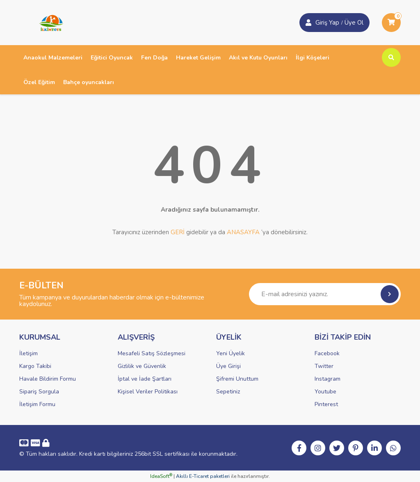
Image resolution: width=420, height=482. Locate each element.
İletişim (28, 353)
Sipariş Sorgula (39, 391)
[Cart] (391, 22)
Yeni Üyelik (230, 353)
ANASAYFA (243, 232)
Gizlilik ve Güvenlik (142, 366)
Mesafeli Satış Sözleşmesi (151, 353)
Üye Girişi (228, 366)
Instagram (327, 379)
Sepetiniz (228, 391)
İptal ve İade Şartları (144, 379)
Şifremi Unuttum (237, 379)
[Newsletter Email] (325, 294)
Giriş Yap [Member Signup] (327, 22)
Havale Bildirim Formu (47, 379)
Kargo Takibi (35, 366)
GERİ (178, 232)
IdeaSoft (161, 476)
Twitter (324, 366)
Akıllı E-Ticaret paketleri (203, 476)
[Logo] (48, 22)
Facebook (327, 353)
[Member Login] (308, 22)
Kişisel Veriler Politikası (148, 391)
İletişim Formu (37, 404)
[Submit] (390, 294)
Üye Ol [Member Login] (354, 22)
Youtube (325, 391)
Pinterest (326, 404)
